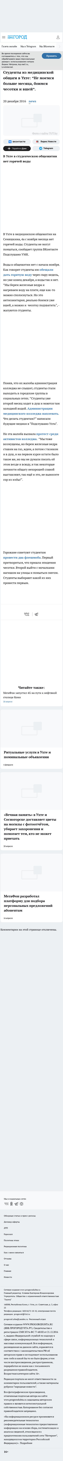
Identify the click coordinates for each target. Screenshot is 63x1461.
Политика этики (11, 1240)
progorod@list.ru (22, 1314)
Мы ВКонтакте (47, 46)
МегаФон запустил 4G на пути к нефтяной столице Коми (31, 697)
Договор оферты (12, 1222)
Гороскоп (8, 1234)
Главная (7, 1271)
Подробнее (26, 1443)
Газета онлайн (9, 46)
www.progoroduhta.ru (30, 1289)
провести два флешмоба (22, 557)
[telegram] (37, 614)
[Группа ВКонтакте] (17, 141)
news (32, 101)
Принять (51, 55)
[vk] (27, 614)
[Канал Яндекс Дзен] (17, 148)
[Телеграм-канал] (46, 148)
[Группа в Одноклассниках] (11, 1203)
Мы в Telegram (28, 46)
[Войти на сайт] (58, 37)
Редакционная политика (15, 1246)
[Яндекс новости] (46, 141)
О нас (6, 1265)
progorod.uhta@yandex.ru (16, 1319)
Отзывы (7, 1258)
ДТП (6, 1228)
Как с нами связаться (14, 1252)
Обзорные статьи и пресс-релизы (20, 1215)
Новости (8, 1277)
